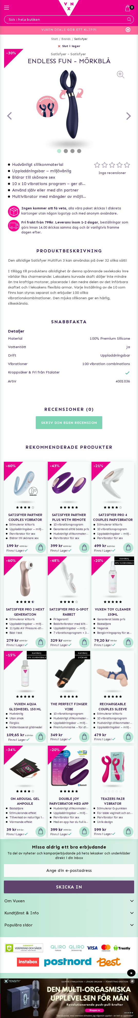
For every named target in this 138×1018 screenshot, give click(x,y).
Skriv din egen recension (69, 423)
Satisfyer (81, 39)
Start (54, 39)
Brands (65, 39)
